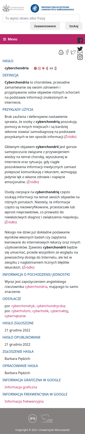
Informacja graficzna (21, 387)
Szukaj (73, 26)
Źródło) (71, 136)
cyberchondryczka (51, 306)
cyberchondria (36, 286)
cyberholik (40, 311)
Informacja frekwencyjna (24, 401)
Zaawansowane (45, 26)
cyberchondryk (23, 306)
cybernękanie (15, 316)
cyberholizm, (21, 311)
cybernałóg (59, 311)
